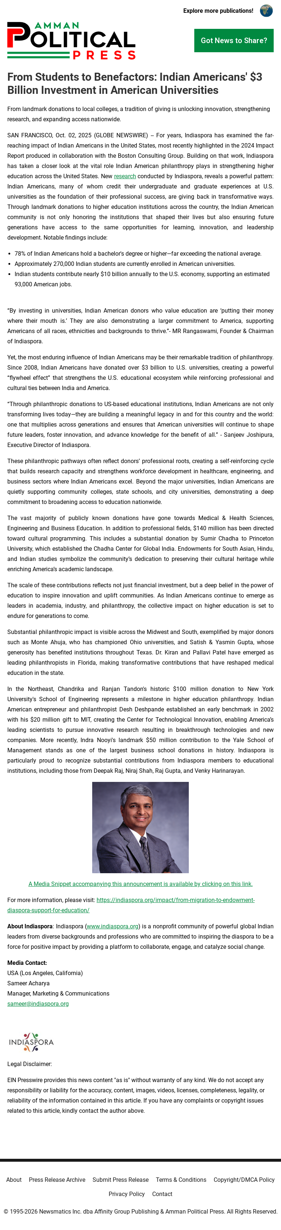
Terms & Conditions (181, 1179)
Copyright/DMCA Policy (244, 1179)
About (14, 1179)
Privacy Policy (127, 1194)
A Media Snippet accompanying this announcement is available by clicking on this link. (141, 884)
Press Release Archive (57, 1179)
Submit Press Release (121, 1179)
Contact (162, 1194)
